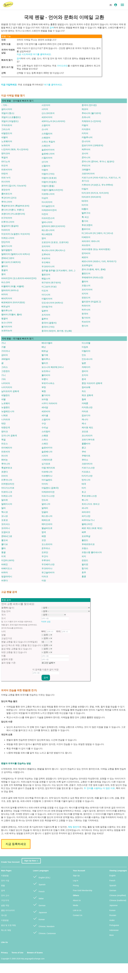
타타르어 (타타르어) (91, 197)
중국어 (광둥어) (49, 323)
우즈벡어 (46, 262)
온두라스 (46, 548)
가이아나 (5, 351)
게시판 (4, 915)
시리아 (45, 456)
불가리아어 (6, 326)
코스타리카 (87, 435)
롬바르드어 (6, 194)
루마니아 (5, 464)
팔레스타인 (87, 524)
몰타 (3, 548)
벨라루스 (46, 359)
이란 (44, 580)
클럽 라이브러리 (8, 910)
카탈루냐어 (87, 137)
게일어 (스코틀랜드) (11, 117)
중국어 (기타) (48, 327)
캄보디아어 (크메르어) (92, 145)
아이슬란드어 (48, 206)
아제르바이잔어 (49, 210)
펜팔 (3, 885)
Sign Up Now (31, 861)
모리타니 (5, 528)
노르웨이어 (6, 141)
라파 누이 (5, 177)
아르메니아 (47, 472)
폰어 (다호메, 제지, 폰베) (94, 269)
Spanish (39, 883)
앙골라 (45, 512)
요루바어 (46, 254)
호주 (84, 572)
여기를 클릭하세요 (53, 84)
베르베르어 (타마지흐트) (13, 302)
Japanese (40, 911)
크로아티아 (87, 464)
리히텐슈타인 (7, 484)
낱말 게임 (5, 905)
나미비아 (5, 383)
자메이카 (86, 367)
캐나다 (85, 419)
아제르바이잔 (48, 492)
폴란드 (85, 540)
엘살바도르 (47, 528)
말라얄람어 (6, 250)
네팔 (3, 399)
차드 (84, 391)
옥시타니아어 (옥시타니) (53, 250)
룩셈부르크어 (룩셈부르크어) (15, 206)
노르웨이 (5, 403)
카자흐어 (86, 129)
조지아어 (46, 315)
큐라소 (85, 460)
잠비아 (85, 371)
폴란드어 (86, 273)
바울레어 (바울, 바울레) (12, 286)
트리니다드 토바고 (90, 504)
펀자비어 (86, 253)
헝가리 (85, 568)
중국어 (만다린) (89, 105)
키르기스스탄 (88, 468)
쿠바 (84, 452)
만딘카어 (5, 242)
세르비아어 (47, 117)
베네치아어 (6, 298)
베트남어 (5, 306)
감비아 (4, 355)
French (38, 890)
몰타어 (4, 266)
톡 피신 (85, 217)
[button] (111, 5)
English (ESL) (41, 876)
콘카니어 (86, 157)
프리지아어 (87, 289)
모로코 (4, 520)
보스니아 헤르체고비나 (53, 367)
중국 (84, 379)
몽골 (3, 552)
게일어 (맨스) (7, 113)
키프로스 (86, 472)
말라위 (4, 500)
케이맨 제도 (87, 427)
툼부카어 (86, 229)
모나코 (4, 516)
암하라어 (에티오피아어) (53, 226)
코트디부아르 (88, 439)
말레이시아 (6, 504)
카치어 (85, 133)
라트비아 (5, 452)
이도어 (45, 290)
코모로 (85, 431)
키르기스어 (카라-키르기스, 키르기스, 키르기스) (101, 179)
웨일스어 (46, 278)
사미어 (45, 109)
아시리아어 (47, 202)
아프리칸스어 (48, 218)
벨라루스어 (6, 310)
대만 (3, 423)
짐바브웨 (86, 387)
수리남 (45, 427)
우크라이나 (47, 568)
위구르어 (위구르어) (51, 282)
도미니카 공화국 (9, 435)
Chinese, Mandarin (43, 925)
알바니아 (46, 504)
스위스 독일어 (48, 142)
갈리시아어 (6, 109)
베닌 (44, 347)
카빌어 (85, 125)
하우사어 (86, 310)
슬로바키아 (47, 448)
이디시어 (46, 295)
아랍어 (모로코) (49, 178)
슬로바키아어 (48, 150)
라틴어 (4, 173)
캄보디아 (86, 415)
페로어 (85, 257)
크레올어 (86, 169)
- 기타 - (4, 105)
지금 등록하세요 (16, 844)
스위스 (45, 439)
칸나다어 (86, 141)
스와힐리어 (47, 133)
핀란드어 (86, 297)
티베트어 (86, 237)
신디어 (45, 162)
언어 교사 (5, 895)
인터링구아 (47, 307)
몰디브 (4, 544)
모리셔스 (5, 524)
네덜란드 (5, 395)
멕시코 (4, 512)
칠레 (84, 399)
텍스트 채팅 (6, 930)
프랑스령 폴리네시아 (92, 552)
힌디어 (85, 326)
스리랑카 (46, 431)
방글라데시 (6, 576)
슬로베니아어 (48, 154)
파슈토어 (86, 245)
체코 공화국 (87, 395)
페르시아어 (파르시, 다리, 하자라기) (99, 261)
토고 (84, 492)
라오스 (4, 443)
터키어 (85, 205)
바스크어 (5, 282)
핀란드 (85, 560)
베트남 (45, 351)
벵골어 (4, 318)
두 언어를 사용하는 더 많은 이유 (99, 788)
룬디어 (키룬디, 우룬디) (12, 210)
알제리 (45, 508)
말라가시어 (6, 246)
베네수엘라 (47, 343)
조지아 (85, 375)
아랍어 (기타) (48, 174)
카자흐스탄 (87, 407)
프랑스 (85, 548)
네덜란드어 (6, 133)
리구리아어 (6, 218)
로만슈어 (5, 190)
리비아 (4, 476)
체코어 (85, 109)
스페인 (45, 443)
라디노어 (5, 161)
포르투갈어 (87, 265)
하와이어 (86, 306)
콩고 (84, 448)
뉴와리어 (5, 145)
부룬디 (45, 379)
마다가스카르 (7, 488)
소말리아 (46, 419)
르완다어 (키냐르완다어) (13, 214)
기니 (3, 375)
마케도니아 (6, 496)
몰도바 (4, 540)
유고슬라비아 (48, 572)
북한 (44, 391)
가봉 (3, 347)
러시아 (4, 456)
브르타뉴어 (6, 330)
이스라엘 (86, 343)
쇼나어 (45, 129)
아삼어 (45, 198)
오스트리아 (47, 544)
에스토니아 (47, 516)
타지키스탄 (87, 476)
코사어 (85, 153)
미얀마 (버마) (7, 560)
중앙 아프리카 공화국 (92, 383)
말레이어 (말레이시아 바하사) (15, 254)
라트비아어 (6, 169)
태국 (84, 484)
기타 (3, 379)
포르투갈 (86, 536)
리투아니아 (6, 480)
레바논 (4, 460)
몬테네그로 (6, 536)
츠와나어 (86, 117)
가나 (3, 343)
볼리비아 (46, 375)
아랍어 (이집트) (49, 182)
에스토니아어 (48, 230)
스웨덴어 (46, 137)
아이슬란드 (47, 480)
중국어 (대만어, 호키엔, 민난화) (57, 331)
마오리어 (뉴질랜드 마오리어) (15, 234)
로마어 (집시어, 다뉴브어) (13, 186)
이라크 (45, 576)
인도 (84, 355)
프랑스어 (86, 285)
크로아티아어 (88, 173)
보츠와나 (46, 371)
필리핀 (85, 564)
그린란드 (5, 371)
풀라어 (85, 281)
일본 (84, 363)
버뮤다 (4, 580)
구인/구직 (5, 900)
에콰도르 (46, 520)
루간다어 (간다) (8, 198)
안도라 (45, 500)
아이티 (45, 484)
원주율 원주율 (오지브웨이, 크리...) (58, 270)
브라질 (45, 399)
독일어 (4, 157)
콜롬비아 (86, 443)
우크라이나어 (48, 266)
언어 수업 (5, 880)
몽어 (3, 274)
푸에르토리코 (88, 544)
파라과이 (86, 512)
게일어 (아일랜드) (9, 121)
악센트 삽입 (45, 622)
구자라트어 (6, 125)
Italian (38, 897)
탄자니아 (86, 480)
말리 (3, 508)
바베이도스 (6, 568)
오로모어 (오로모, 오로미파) (55, 242)
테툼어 (85, 209)
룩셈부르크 (6, 468)
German (39, 904)
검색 (52, 27)
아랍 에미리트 (48, 468)
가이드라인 (62, 66)
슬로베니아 (47, 452)
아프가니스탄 (48, 496)
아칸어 (45, 214)
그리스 (4, 367)
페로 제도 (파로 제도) (92, 528)
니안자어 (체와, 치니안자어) (14, 149)
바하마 (4, 572)
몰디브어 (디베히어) (11, 262)
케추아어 (86, 149)
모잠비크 (5, 532)
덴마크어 (5, 153)
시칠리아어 (47, 158)
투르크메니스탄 (89, 496)
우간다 (45, 556)
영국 (44, 532)
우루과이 (46, 560)
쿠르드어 (86, 165)
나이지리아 (6, 387)
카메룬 (85, 403)
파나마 (85, 508)
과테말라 (5, 359)
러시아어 (5, 182)
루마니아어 (6, 202)
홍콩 (84, 576)
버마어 (4, 294)
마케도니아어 (7, 238)
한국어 (85, 314)
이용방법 (5, 875)
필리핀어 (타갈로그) (91, 301)
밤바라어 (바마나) (9, 290)
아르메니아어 (48, 194)
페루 (84, 532)
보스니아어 (6, 322)
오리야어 (46, 246)
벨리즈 (45, 363)
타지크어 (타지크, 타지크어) (95, 193)
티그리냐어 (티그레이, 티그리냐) (97, 233)
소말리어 (46, 125)
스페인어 (46, 146)
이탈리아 (86, 351)
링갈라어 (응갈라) (9, 226)
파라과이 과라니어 (90, 241)
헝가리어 (86, 318)
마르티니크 (6, 492)
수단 (44, 423)
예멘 (44, 536)
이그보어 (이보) (49, 286)
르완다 (4, 472)
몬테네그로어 (7, 258)
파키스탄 (86, 516)
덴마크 (4, 431)
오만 (44, 540)
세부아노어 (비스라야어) (53, 121)
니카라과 (5, 419)
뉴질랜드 (5, 407)
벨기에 (45, 355)
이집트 (85, 347)
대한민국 (5, 427)
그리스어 (5, 129)
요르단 (45, 552)
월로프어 (46, 274)
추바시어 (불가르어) (91, 113)
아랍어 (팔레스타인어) (52, 190)
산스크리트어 (48, 113)
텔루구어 (86, 213)
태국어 (85, 201)
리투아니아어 (7, 222)
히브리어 (86, 322)
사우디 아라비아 (49, 403)
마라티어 (5, 230)
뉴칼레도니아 (7, 411)
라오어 (4, 165)
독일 (3, 439)
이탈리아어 (47, 299)
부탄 (44, 387)
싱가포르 (46, 464)
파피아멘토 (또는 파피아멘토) (96, 249)
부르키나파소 (48, 383)
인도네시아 (87, 359)
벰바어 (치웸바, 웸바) (11, 314)
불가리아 (46, 395)
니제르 (4, 415)
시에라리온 (47, 460)
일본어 (45, 311)
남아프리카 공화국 (10, 391)
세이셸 (45, 415)
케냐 (84, 423)
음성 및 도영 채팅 (8, 925)
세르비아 (46, 411)
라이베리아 (6, 448)
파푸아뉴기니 (88, 520)
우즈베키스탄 (48, 564)
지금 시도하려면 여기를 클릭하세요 (34, 54)
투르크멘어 (87, 225)
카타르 (85, 411)
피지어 (85, 293)
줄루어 (45, 319)
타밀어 (85, 189)
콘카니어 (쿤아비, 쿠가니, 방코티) (98, 161)
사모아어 (46, 105)
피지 (84, 556)
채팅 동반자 (73, 827)
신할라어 (46, 166)
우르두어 (46, 258)
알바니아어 (47, 222)
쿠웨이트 (86, 456)
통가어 (85, 221)
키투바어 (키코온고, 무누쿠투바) (97, 185)
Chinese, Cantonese (44, 932)
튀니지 (85, 500)
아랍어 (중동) (48, 186)
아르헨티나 (47, 476)
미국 (3, 556)
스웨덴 (45, 435)
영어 (44, 238)
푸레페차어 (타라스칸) (92, 277)
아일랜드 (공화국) (50, 488)
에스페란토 (47, 234)
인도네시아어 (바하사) (52, 303)
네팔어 (4, 137)
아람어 (45, 170)
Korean (39, 918)
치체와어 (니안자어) (91, 121)
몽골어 (4, 270)
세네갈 (45, 407)
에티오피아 (47, 524)
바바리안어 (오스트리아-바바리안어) (18, 278)
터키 (84, 488)
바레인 (4, 564)
